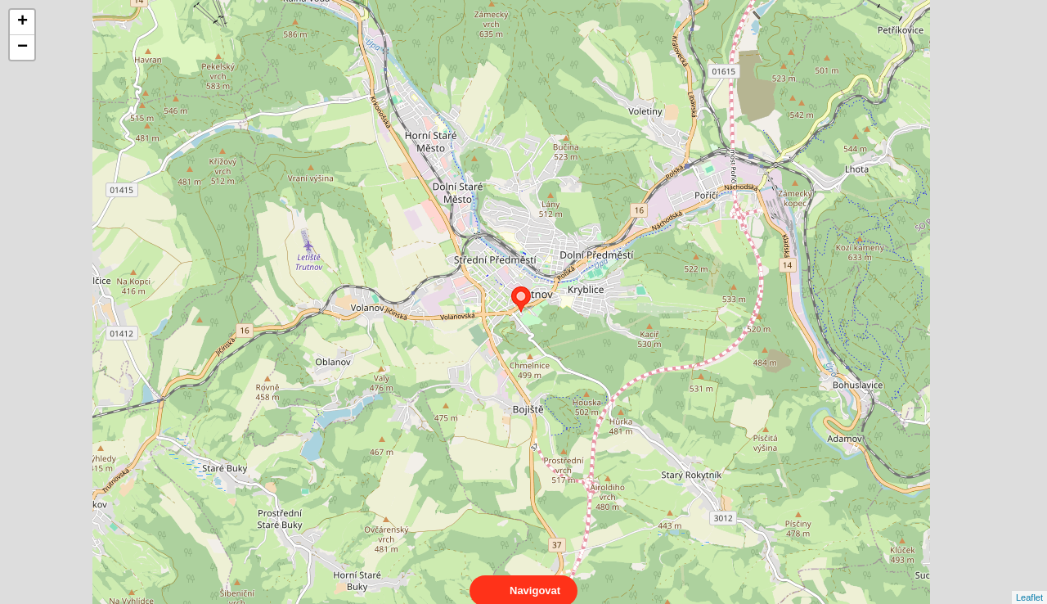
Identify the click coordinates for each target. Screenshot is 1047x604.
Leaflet (1029, 583)
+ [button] (22, 22)
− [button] (22, 47)
